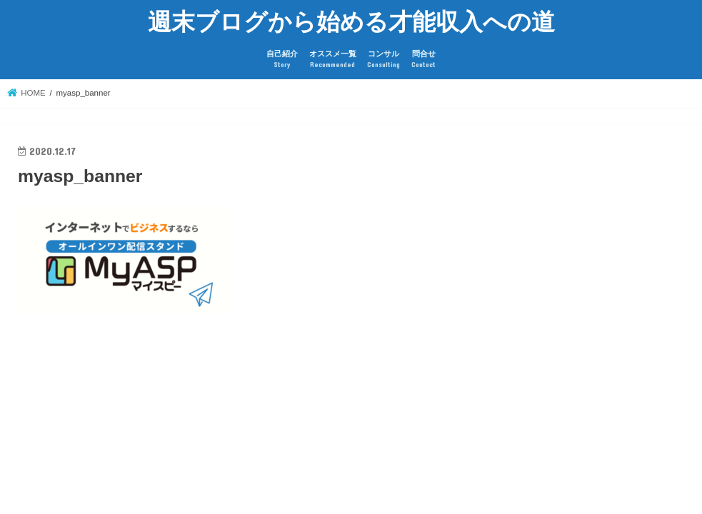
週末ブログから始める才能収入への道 (351, 21)
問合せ (423, 59)
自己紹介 (282, 59)
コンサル (383, 59)
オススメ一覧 (332, 59)
